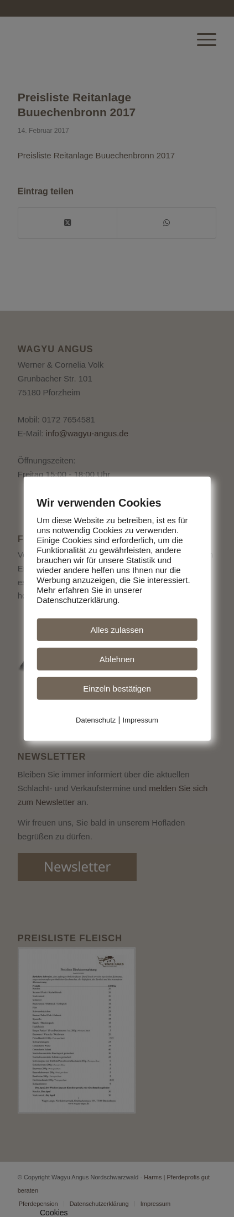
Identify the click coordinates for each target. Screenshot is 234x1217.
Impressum (140, 720)
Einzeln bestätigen (117, 688)
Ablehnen (117, 659)
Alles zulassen (117, 630)
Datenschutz (96, 720)
